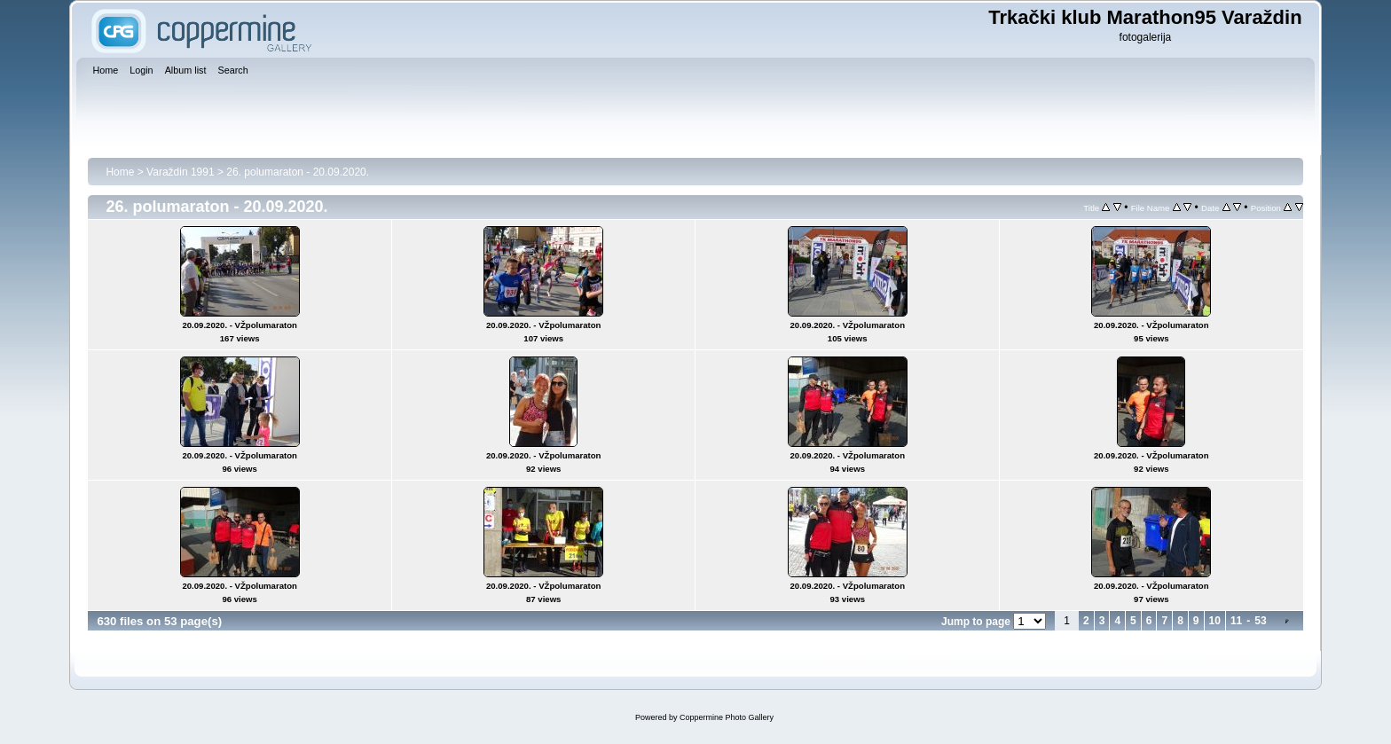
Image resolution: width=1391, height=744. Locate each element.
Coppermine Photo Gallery (727, 717)
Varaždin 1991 (180, 172)
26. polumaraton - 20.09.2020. (297, 172)
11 (1236, 621)
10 (1215, 621)
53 (1260, 621)
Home (120, 172)
